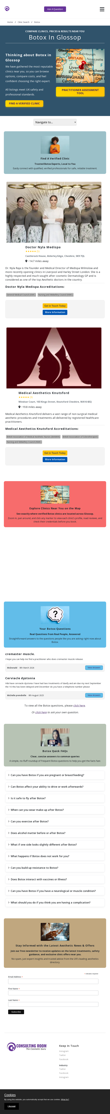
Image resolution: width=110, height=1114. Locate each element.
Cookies (10, 1095)
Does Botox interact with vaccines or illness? (37, 879)
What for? (65, 1099)
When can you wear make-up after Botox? (36, 810)
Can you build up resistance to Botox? (33, 867)
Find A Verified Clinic (24, 103)
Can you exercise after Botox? (28, 821)
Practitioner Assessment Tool (80, 91)
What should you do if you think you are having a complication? (49, 902)
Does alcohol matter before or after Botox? (36, 833)
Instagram (64, 1051)
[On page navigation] (55, 122)
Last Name (14, 1000)
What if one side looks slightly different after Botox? (42, 844)
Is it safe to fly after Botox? (27, 798)
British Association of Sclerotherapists (80, 436)
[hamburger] (102, 9)
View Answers (94, 667)
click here (79, 705)
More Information (55, 312)
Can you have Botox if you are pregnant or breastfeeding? (46, 775)
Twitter (62, 1055)
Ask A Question (55, 9)
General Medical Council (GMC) (21, 294)
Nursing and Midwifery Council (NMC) (55, 294)
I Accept (11, 1106)
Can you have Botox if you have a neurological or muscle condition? (52, 891)
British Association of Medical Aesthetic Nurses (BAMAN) (33, 436)
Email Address (15, 977)
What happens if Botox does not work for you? (38, 856)
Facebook (63, 1059)
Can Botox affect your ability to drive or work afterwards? (46, 786)
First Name (14, 988)
